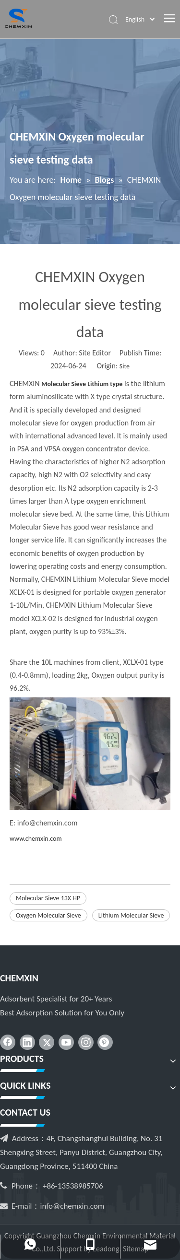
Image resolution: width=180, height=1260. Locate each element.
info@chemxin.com (72, 1206)
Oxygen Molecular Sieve (48, 915)
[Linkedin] (27, 1042)
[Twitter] (46, 1042)
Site (125, 366)
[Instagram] (86, 1042)
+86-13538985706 (73, 1186)
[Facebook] (7, 1042)
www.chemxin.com (36, 839)
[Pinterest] (105, 1042)
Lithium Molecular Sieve (131, 915)
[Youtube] (66, 1042)
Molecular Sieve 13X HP (48, 898)
